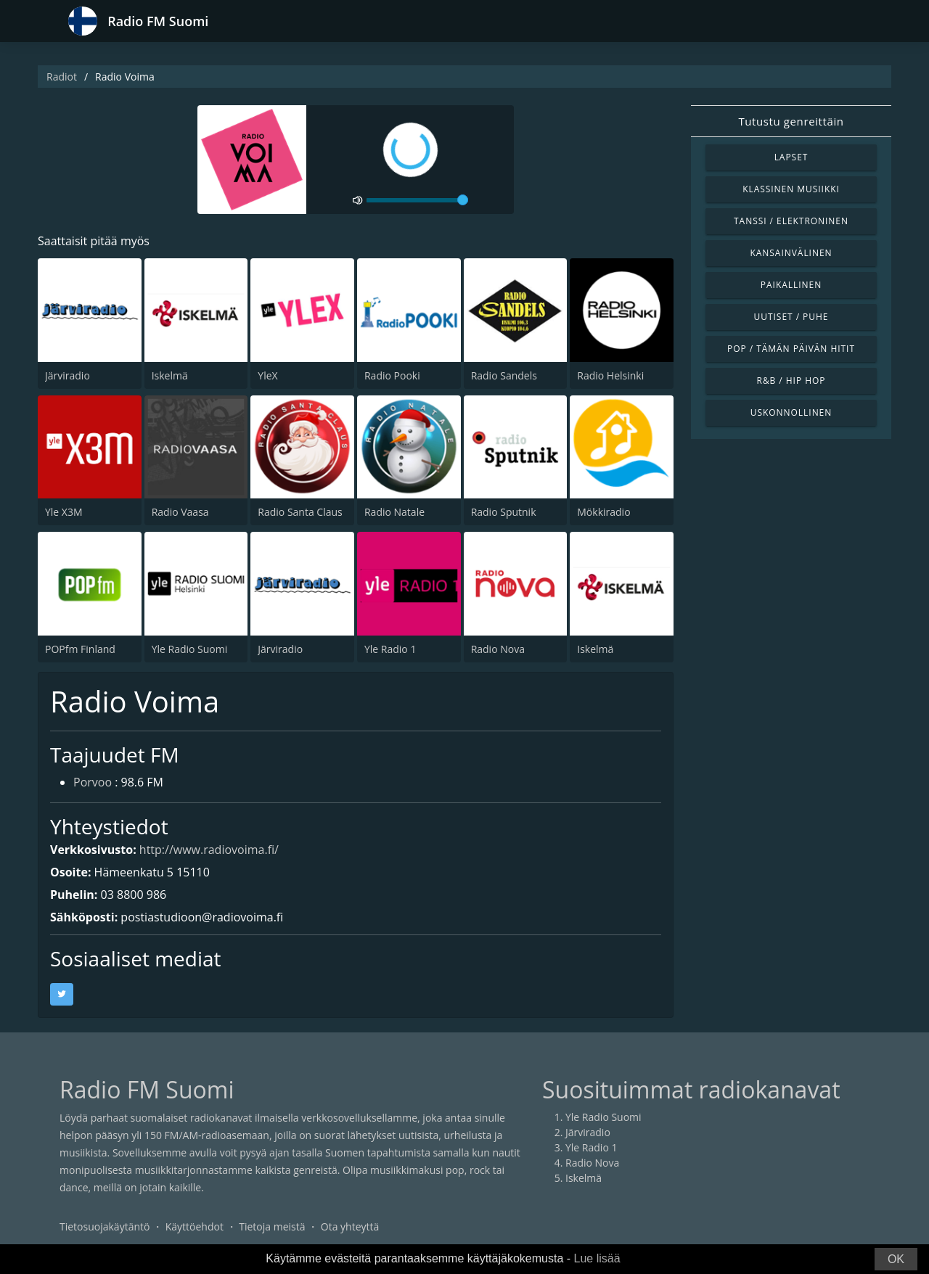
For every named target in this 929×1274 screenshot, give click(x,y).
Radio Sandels (504, 375)
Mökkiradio (603, 512)
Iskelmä (170, 375)
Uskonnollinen (791, 412)
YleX (267, 375)
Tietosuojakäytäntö (105, 1226)
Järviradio (67, 375)
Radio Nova (498, 649)
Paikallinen (791, 285)
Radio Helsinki (610, 375)
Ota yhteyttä (350, 1226)
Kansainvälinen (791, 253)
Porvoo (92, 782)
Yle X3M (64, 512)
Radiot (61, 76)
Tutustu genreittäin (790, 121)
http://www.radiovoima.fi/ (209, 850)
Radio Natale (394, 512)
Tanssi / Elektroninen (791, 221)
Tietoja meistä (272, 1226)
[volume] (417, 200)
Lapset (791, 157)
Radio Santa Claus (300, 512)
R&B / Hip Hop (791, 380)
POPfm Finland (80, 649)
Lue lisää (597, 1258)
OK (896, 1259)
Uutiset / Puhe (791, 317)
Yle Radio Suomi (190, 649)
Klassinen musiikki (791, 189)
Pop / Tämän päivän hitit (791, 348)
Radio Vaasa (180, 512)
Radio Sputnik (503, 512)
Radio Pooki (392, 375)
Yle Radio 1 (390, 649)
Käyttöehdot (194, 1226)
